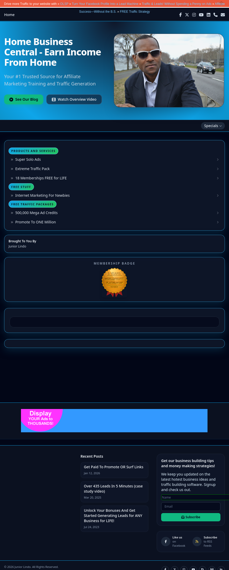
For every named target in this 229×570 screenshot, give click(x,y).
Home (9, 14)
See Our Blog (23, 99)
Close (221, 3)
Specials (213, 125)
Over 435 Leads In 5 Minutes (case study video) (113, 489)
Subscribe (190, 517)
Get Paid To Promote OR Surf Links (114, 466)
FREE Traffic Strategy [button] (135, 11)
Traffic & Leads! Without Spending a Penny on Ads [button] (176, 4)
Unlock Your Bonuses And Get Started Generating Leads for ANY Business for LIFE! (113, 515)
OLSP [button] (64, 4)
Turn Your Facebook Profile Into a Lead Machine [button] (105, 4)
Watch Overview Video (74, 99)
